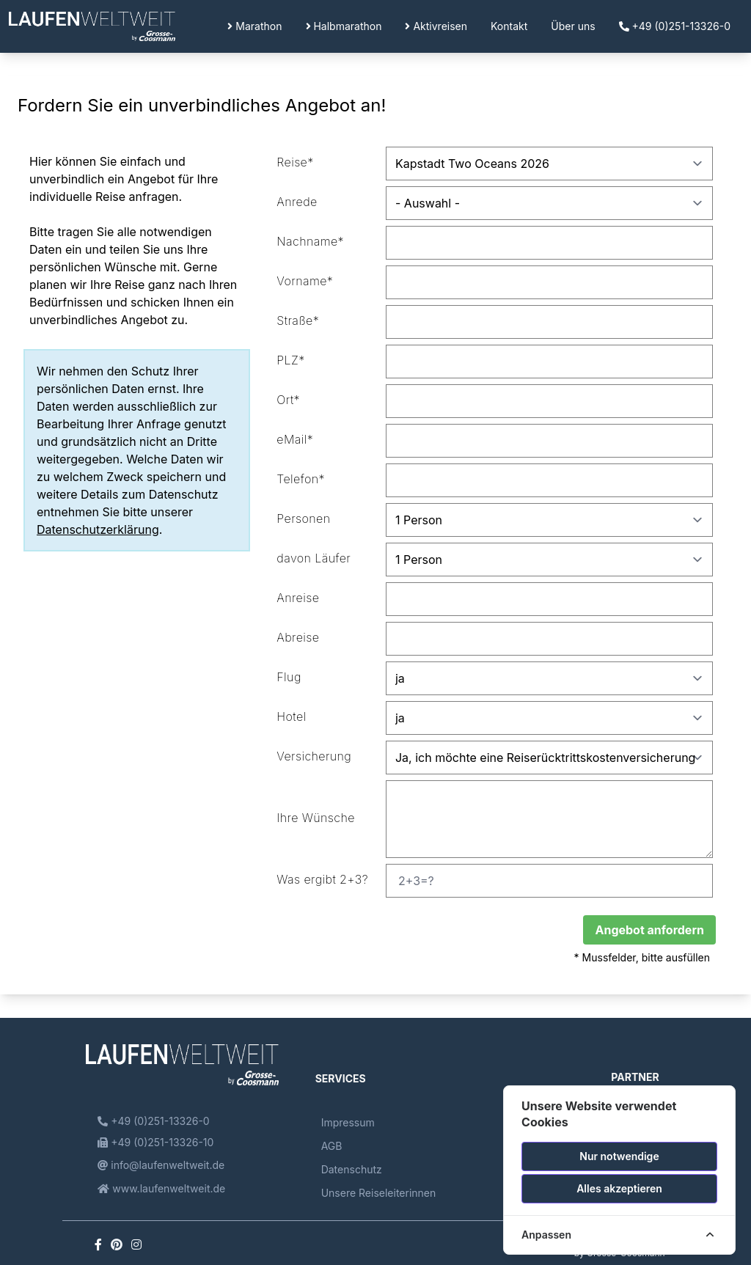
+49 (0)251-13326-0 (674, 26)
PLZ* (290, 360)
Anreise (297, 597)
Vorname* (304, 281)
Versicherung (313, 756)
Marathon (254, 26)
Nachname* (310, 241)
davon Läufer (313, 558)
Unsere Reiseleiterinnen (378, 1193)
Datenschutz (351, 1169)
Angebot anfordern (649, 930)
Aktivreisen (436, 26)
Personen (303, 518)
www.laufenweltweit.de (161, 1188)
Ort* (288, 399)
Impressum (348, 1122)
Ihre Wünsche (315, 817)
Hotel (291, 716)
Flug (288, 677)
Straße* (297, 320)
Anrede (296, 201)
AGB (331, 1146)
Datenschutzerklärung (98, 529)
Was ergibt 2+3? (322, 879)
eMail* (294, 439)
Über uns (573, 26)
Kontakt (509, 26)
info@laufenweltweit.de (161, 1165)
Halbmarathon (344, 26)
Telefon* (300, 479)
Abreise (297, 637)
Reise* (294, 162)
